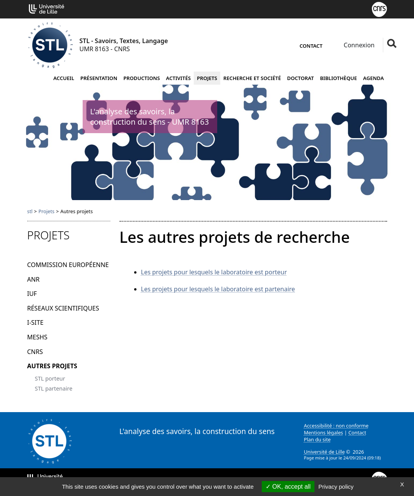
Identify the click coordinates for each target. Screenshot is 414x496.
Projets (207, 78)
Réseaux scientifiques (63, 308)
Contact (311, 45)
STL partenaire (54, 388)
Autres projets (52, 366)
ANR (33, 279)
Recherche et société (252, 78)
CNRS (35, 351)
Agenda (373, 78)
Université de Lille (324, 451)
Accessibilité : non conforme (336, 425)
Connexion (358, 45)
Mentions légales (323, 432)
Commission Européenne (68, 265)
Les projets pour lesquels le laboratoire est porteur (214, 272)
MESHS (37, 337)
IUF (32, 293)
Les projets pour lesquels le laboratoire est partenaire (218, 289)
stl (30, 211)
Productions (141, 78)
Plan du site (317, 439)
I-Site (35, 322)
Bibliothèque (338, 78)
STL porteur (50, 378)
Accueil (63, 78)
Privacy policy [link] (336, 486)
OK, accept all (288, 486)
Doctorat (300, 78)
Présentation (98, 78)
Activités (178, 78)
